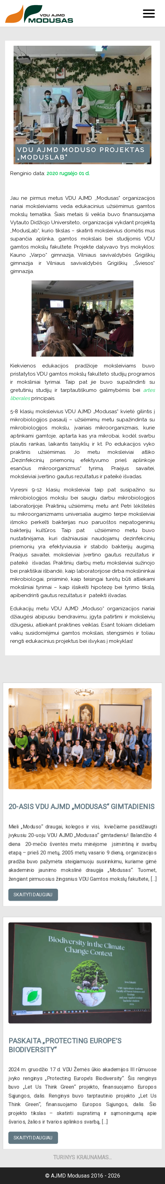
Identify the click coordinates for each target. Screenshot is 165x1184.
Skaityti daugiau (38, 883)
